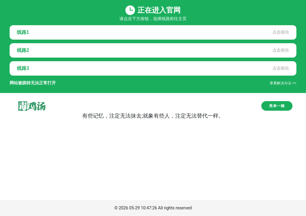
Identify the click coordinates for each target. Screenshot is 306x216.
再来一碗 (277, 106)
